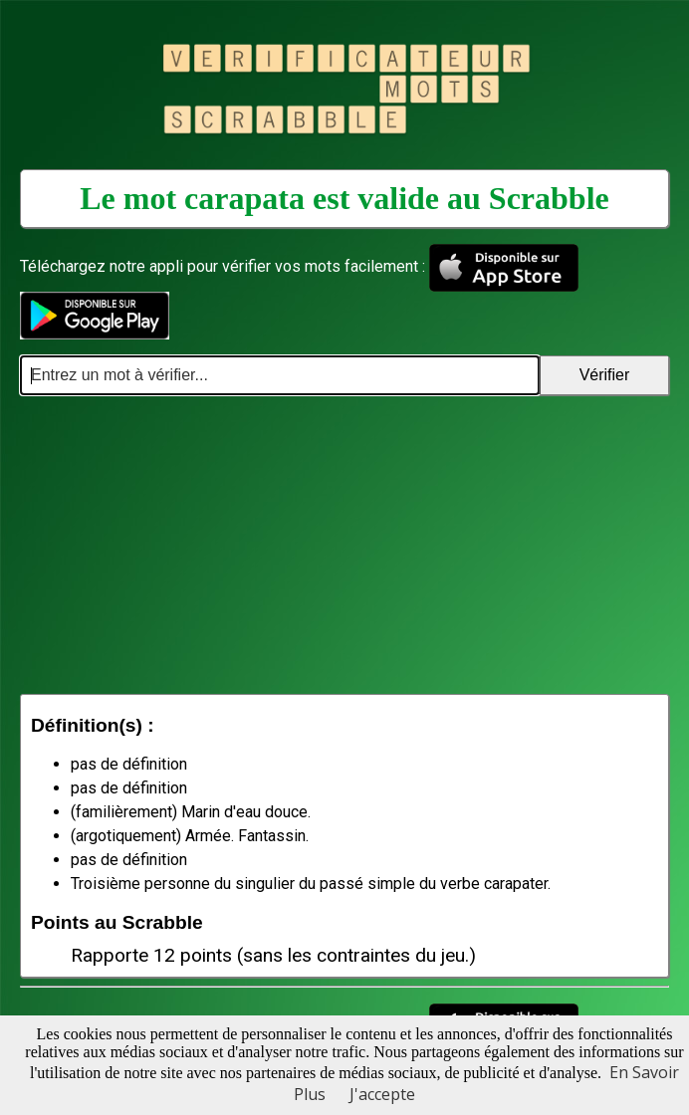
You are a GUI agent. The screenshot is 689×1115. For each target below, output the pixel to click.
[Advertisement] (344, 544)
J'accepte (382, 1094)
